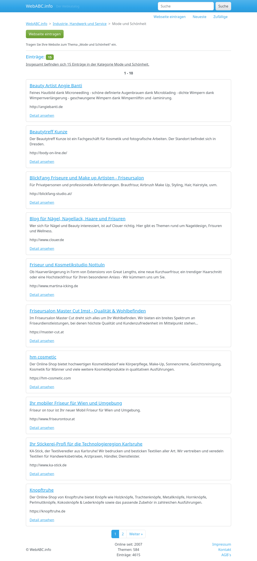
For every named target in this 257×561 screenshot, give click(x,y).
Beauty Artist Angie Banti (56, 85)
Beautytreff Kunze (48, 132)
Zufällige (220, 16)
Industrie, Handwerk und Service (80, 23)
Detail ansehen (42, 115)
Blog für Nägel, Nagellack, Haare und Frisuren (77, 219)
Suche (223, 6)
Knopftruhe (42, 490)
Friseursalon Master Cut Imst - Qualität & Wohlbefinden (88, 311)
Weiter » (136, 534)
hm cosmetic (43, 357)
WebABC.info (39, 6)
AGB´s (226, 554)
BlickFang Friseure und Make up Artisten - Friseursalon (87, 178)
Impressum (221, 544)
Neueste (200, 16)
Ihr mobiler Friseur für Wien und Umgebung (76, 403)
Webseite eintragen (170, 16)
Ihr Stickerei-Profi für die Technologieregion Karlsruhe (86, 444)
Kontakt (224, 549)
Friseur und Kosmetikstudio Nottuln (67, 265)
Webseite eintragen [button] (45, 34)
